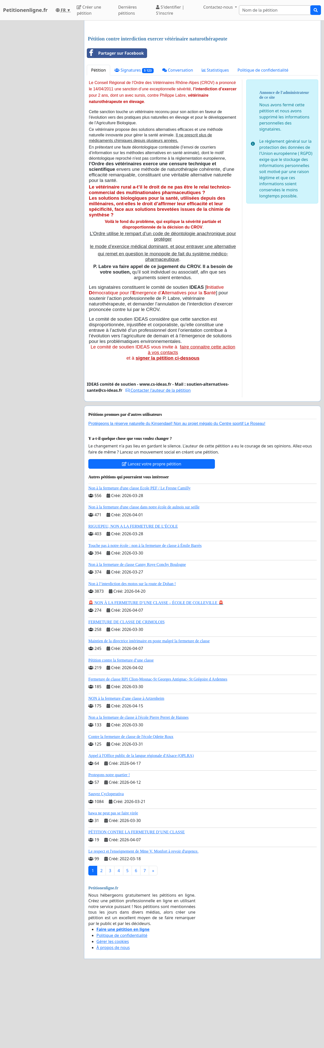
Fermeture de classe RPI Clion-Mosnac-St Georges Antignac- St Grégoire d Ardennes (157, 750)
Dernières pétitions (127, 10)
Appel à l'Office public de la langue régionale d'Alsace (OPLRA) (141, 826)
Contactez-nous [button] (218, 7)
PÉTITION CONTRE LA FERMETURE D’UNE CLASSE (136, 903)
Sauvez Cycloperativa (106, 864)
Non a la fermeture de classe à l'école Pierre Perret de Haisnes (138, 788)
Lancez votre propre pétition (151, 535)
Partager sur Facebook (115, 124)
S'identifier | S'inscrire (170, 10)
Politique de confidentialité (262, 141)
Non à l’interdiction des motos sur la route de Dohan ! (132, 654)
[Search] (275, 10)
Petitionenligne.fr (25, 10)
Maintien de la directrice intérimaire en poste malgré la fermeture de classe (149, 712)
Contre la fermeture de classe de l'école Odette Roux (130, 807)
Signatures (134, 141)
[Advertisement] (202, 64)
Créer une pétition (89, 10)
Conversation (177, 141)
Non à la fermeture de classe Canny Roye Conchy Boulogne (137, 635)
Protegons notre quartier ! (109, 846)
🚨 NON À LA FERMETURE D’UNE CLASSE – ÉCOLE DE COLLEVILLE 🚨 (156, 673)
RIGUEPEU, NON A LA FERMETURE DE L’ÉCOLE (133, 597)
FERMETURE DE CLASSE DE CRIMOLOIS (126, 693)
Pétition (98, 141)
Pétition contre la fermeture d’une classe (121, 731)
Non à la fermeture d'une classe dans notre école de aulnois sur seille (143, 578)
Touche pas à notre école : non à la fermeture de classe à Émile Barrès (145, 616)
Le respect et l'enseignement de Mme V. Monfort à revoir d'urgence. (143, 922)
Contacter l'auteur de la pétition (158, 461)
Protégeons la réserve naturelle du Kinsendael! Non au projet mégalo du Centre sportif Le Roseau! (176, 494)
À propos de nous (113, 1018)
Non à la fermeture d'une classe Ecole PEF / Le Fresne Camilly (139, 559)
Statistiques (215, 141)
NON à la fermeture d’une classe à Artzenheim (126, 769)
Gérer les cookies (112, 1012)
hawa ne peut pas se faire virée (113, 884)
